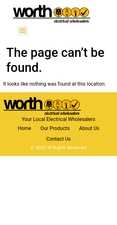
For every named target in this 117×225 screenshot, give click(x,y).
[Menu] (22, 30)
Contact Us (58, 139)
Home (24, 128)
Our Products (55, 128)
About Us (89, 128)
